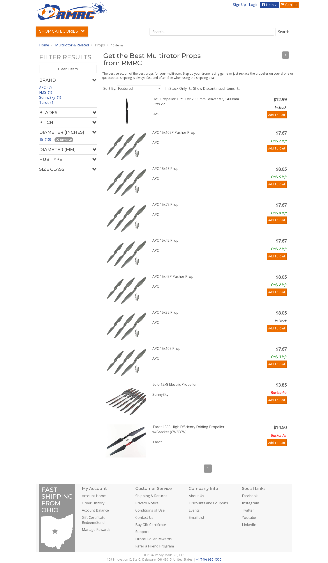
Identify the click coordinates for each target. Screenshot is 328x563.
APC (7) (45, 87)
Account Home (94, 495)
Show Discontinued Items (214, 88)
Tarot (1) (47, 102)
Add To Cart (276, 115)
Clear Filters (68, 69)
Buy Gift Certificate (150, 524)
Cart (289, 4)
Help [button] (270, 4)
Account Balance (95, 510)
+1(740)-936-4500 (208, 559)
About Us (196, 495)
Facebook (250, 495)
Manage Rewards (96, 529)
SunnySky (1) (50, 97)
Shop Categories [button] (62, 31)
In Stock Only (177, 88)
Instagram (250, 503)
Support (142, 531)
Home (44, 45)
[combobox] (212, 32)
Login (253, 4)
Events (194, 510)
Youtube (249, 517)
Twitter (248, 510)
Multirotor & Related (72, 45)
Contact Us (144, 517)
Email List (196, 517)
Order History (93, 503)
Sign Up (239, 4)
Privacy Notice (147, 503)
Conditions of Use (150, 510)
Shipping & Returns (151, 495)
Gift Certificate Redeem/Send (93, 520)
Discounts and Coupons (208, 503)
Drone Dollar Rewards (153, 539)
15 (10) (45, 139)
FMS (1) (45, 92)
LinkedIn (249, 524)
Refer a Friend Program (154, 546)
